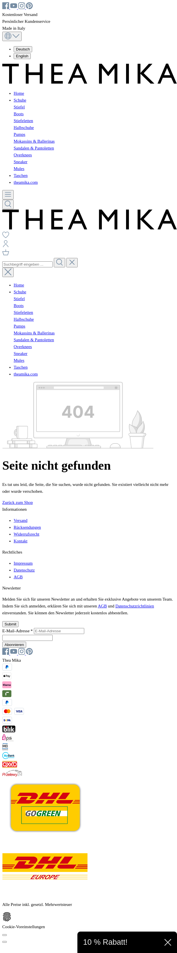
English (22, 56)
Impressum (23, 563)
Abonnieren (14, 645)
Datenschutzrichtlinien (134, 606)
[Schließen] (4, 942)
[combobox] (27, 264)
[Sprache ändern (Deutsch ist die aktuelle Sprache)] (12, 36)
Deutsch (23, 49)
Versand (20, 520)
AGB (18, 577)
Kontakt (20, 541)
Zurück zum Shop (17, 502)
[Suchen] (8, 204)
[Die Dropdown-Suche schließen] (72, 262)
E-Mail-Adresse (18, 631)
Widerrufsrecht (26, 534)
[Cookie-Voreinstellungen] (4, 935)
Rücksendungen (27, 527)
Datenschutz (24, 570)
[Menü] (8, 194)
